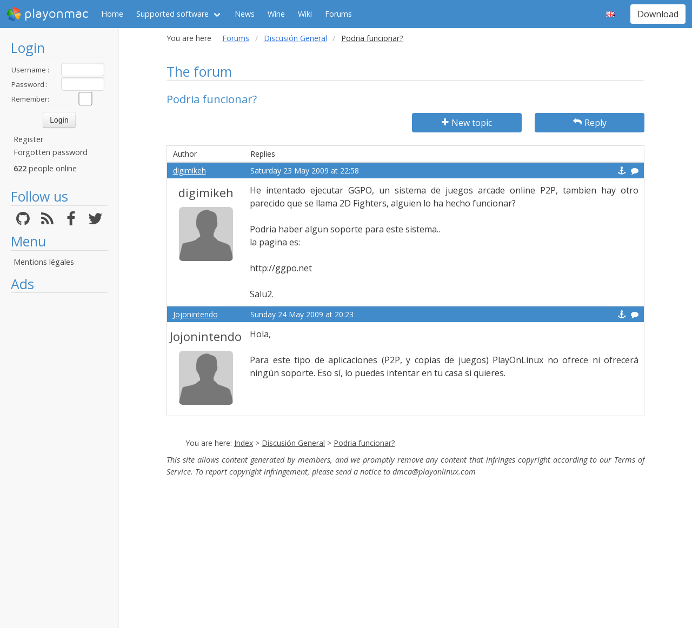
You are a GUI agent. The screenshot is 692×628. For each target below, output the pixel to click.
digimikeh (189, 170)
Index (243, 443)
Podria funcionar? (364, 443)
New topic (467, 123)
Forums (338, 14)
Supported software (172, 14)
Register (28, 139)
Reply (590, 123)
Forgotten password (51, 152)
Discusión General (295, 38)
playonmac (47, 14)
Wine (276, 14)
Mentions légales (44, 262)
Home (112, 14)
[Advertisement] (59, 460)
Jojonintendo (195, 314)
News (245, 14)
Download (657, 14)
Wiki (305, 14)
